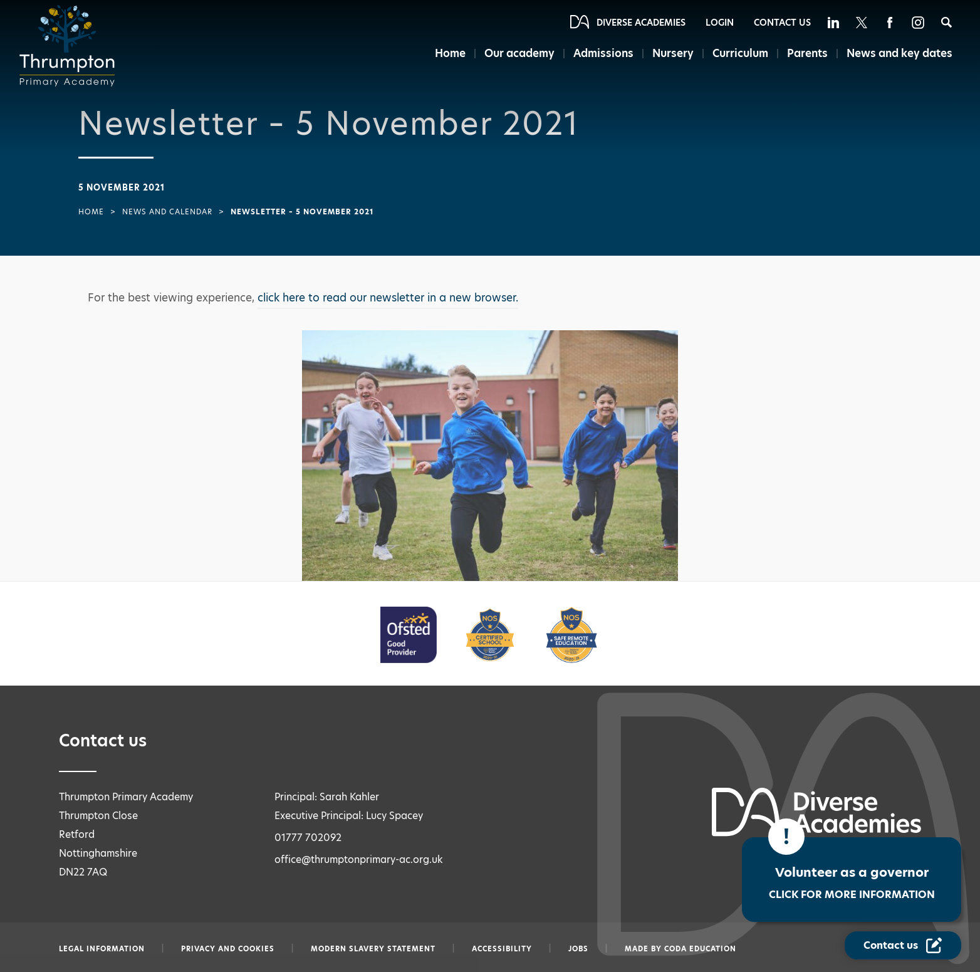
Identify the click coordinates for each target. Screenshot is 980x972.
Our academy (519, 53)
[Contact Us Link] (903, 945)
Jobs (578, 949)
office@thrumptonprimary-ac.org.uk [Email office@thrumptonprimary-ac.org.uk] (358, 859)
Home (450, 53)
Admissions (603, 53)
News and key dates (899, 53)
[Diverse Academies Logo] (70, 45)
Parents (807, 53)
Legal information (102, 949)
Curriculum (740, 53)
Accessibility (502, 949)
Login (720, 22)
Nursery (673, 53)
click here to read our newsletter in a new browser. (388, 297)
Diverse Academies (641, 22)
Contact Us (782, 22)
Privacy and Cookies (227, 949)
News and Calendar (167, 212)
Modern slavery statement (373, 949)
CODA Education (700, 949)
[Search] (946, 22)
